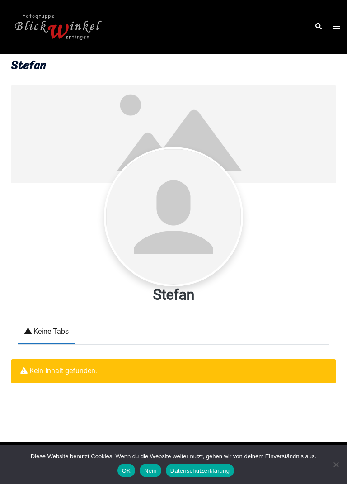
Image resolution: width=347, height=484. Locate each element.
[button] (318, 26)
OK (126, 470)
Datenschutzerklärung (200, 470)
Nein (150, 470)
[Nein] (335, 464)
